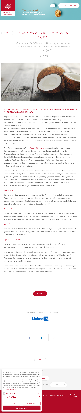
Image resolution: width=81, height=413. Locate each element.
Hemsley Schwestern (36, 148)
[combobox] (58, 384)
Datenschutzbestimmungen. (10, 389)
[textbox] (57, 384)
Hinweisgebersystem (57, 395)
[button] (29, 337)
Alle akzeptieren (21, 408)
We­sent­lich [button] (9, 394)
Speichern (11, 403)
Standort (43, 384)
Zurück (8, 33)
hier (25, 261)
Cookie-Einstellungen (73, 395)
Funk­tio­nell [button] (9, 397)
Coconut (42, 371)
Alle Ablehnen (31, 403)
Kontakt (40, 293)
